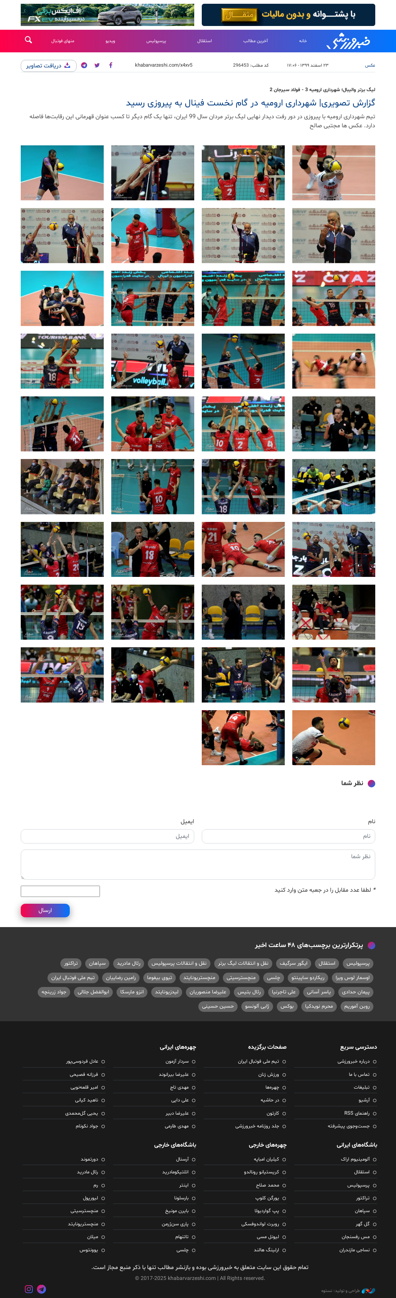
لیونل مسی (268, 1237)
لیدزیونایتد (166, 992)
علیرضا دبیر (177, 1113)
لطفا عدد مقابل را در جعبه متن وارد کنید (325, 890)
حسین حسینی (218, 1006)
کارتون (273, 1113)
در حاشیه (270, 1100)
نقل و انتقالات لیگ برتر (243, 963)
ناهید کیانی (86, 1100)
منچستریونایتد (199, 977)
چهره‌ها (272, 1087)
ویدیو (110, 41)
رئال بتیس (249, 992)
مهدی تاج (179, 1087)
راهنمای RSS (357, 1113)
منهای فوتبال (62, 41)
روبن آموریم (357, 1006)
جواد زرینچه (53, 992)
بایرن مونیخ (177, 1211)
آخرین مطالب (255, 41)
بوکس (287, 1006)
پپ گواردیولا (267, 1211)
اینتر (184, 1185)
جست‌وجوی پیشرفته (349, 1126)
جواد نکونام (87, 1126)
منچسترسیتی (241, 977)
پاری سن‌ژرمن (175, 1224)
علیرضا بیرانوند (174, 1074)
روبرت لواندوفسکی (260, 1224)
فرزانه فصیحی (84, 1074)
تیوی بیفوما (159, 977)
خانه (303, 41)
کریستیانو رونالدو (261, 1172)
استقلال (204, 41)
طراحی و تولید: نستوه (348, 1291)
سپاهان (97, 963)
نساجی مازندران (354, 1250)
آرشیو (364, 1100)
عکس (370, 66)
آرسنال (182, 1159)
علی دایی (180, 1100)
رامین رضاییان (121, 977)
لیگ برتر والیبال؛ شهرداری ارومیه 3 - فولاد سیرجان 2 (322, 90)
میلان (92, 1237)
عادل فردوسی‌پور (82, 1061)
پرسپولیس (156, 41)
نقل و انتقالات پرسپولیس (179, 963)
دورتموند (89, 1159)
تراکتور (71, 963)
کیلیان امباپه (266, 1159)
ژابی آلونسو (257, 1006)
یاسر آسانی (319, 992)
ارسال (45, 910)
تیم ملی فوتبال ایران (73, 977)
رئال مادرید (128, 963)
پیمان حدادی (356, 992)
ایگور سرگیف (293, 963)
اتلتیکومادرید (175, 1172)
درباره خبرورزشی (354, 1061)
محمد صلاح (267, 1185)
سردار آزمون (177, 1061)
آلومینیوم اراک (355, 1159)
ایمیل (187, 822)
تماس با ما (359, 1074)
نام (371, 822)
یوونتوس (89, 1250)
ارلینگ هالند (266, 1250)
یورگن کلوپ (267, 1198)
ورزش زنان (268, 1074)
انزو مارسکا (132, 992)
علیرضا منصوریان (208, 992)
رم (96, 1185)
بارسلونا (181, 1198)
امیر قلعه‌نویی (84, 1087)
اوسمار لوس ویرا (353, 977)
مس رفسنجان (356, 1237)
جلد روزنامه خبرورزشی (257, 1126)
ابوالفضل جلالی (93, 992)
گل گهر (363, 1224)
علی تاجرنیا (284, 992)
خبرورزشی (348, 41)
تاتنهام (182, 1237)
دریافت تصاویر (48, 66)
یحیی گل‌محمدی (81, 1113)
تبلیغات (362, 1087)
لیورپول (90, 1198)
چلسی (273, 977)
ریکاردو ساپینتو (308, 977)
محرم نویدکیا (319, 1006)
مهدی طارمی (177, 1126)
